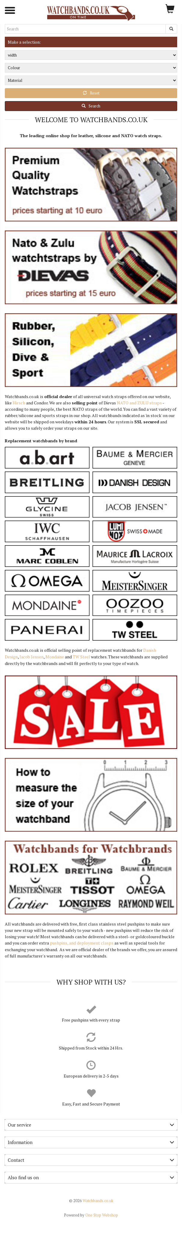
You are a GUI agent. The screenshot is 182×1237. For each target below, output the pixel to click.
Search (91, 106)
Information (91, 1142)
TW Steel (81, 657)
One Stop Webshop (91, 1215)
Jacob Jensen (32, 657)
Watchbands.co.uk (91, 1200)
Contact (91, 1160)
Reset (91, 93)
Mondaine (54, 657)
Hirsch (19, 403)
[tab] (91, 1124)
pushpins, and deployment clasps (82, 943)
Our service (91, 1125)
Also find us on (91, 1177)
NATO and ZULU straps (139, 403)
